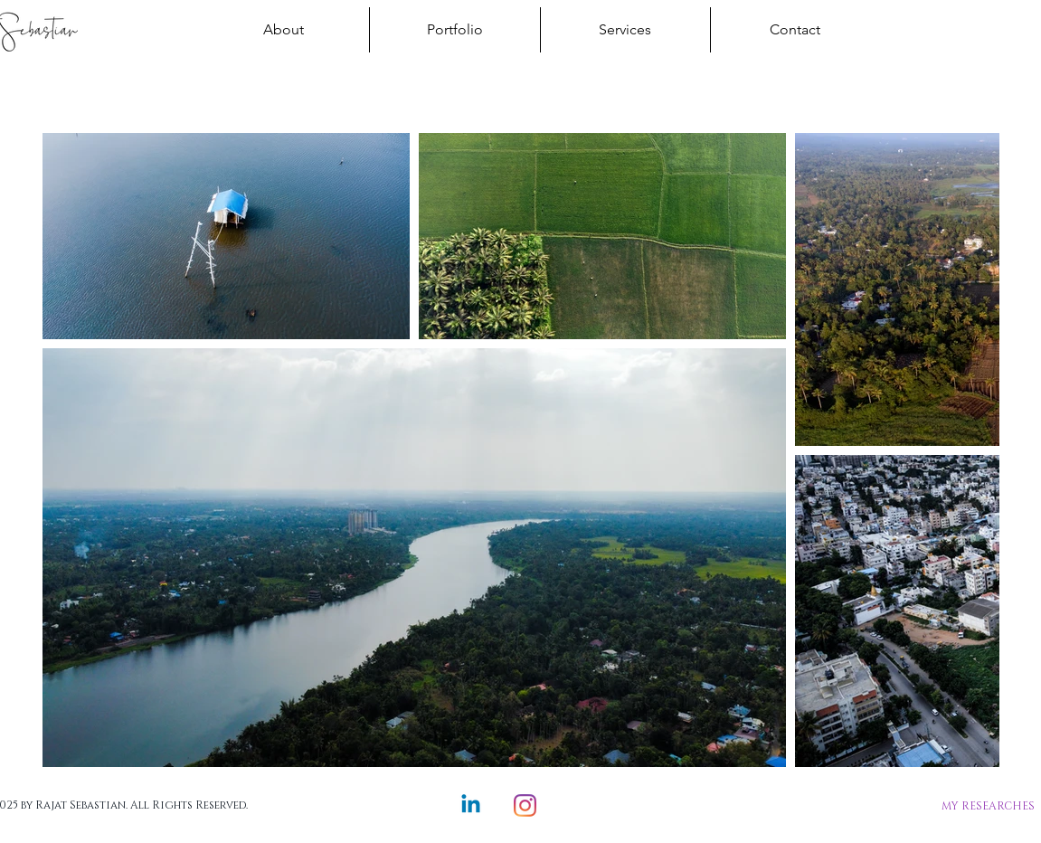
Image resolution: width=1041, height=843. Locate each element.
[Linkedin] (470, 805)
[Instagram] (525, 805)
